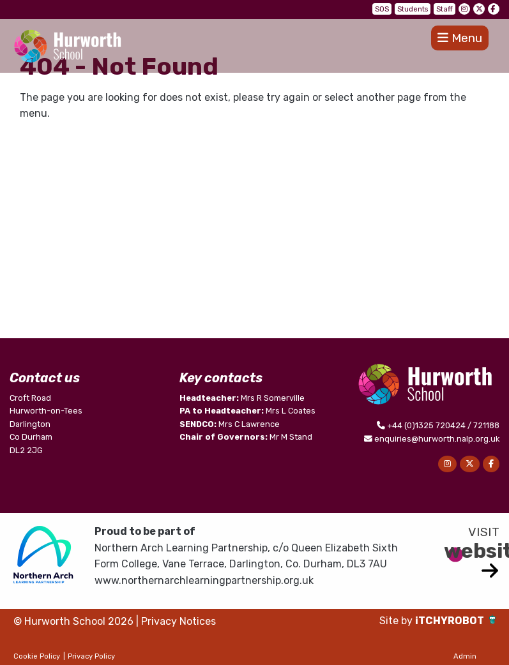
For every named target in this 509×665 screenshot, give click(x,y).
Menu (459, 38)
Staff (444, 9)
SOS (382, 9)
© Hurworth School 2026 (73, 621)
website (471, 551)
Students (412, 9)
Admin (464, 656)
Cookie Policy (36, 656)
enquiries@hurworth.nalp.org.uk (436, 439)
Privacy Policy (91, 656)
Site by (397, 621)
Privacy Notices (178, 621)
